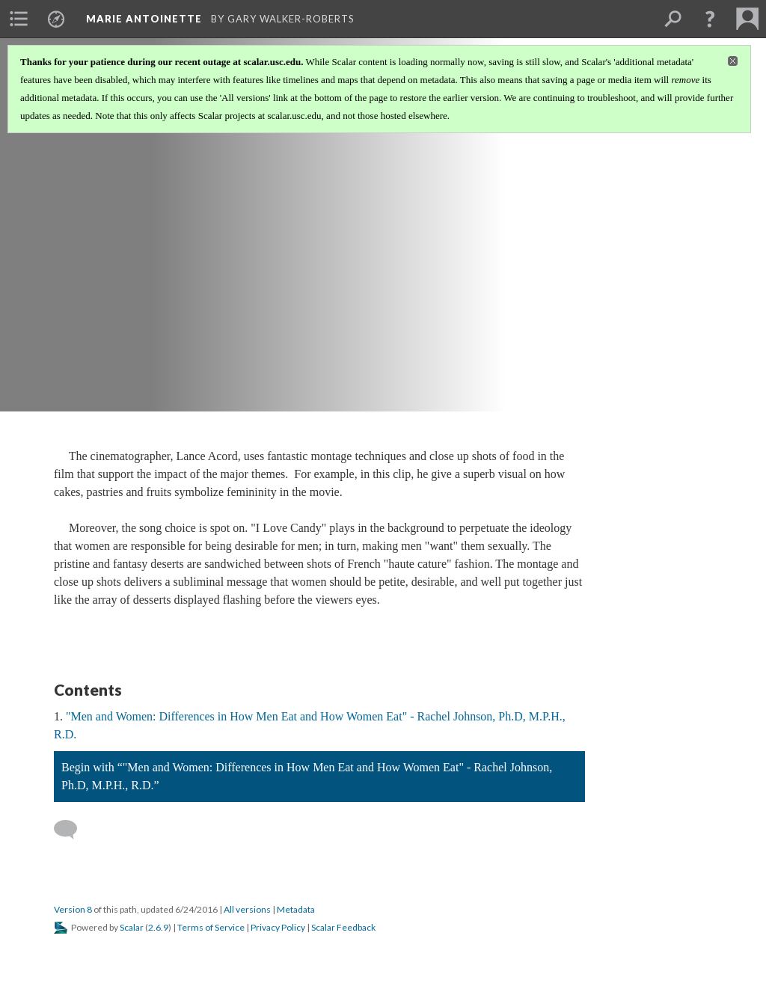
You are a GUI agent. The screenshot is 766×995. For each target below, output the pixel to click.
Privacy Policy (278, 927)
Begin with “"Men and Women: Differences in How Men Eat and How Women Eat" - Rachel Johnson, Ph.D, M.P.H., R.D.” (306, 776)
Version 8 (73, 909)
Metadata (296, 909)
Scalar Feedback (343, 927)
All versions (247, 909)
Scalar (132, 927)
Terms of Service (211, 927)
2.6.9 (158, 927)
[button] (710, 18)
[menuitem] (18, 18)
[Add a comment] (72, 829)
